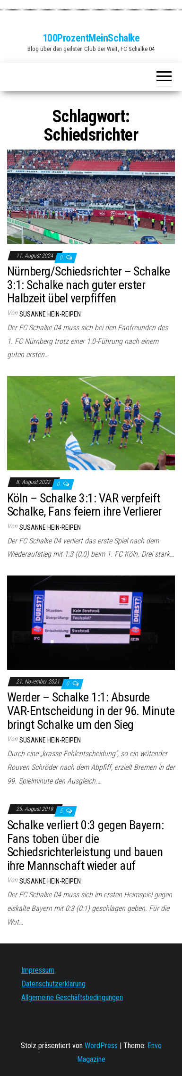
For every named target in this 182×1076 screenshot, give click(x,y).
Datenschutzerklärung (53, 983)
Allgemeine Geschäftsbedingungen (72, 997)
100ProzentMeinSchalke (91, 38)
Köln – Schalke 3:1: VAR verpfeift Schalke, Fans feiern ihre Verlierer (84, 505)
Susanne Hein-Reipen (50, 314)
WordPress (101, 1045)
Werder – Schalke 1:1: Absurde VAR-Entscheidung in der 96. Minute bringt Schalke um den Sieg (90, 710)
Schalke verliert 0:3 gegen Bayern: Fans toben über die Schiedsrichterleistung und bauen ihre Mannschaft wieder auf (85, 845)
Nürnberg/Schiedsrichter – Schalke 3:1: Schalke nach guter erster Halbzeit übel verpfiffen (88, 284)
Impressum (37, 970)
